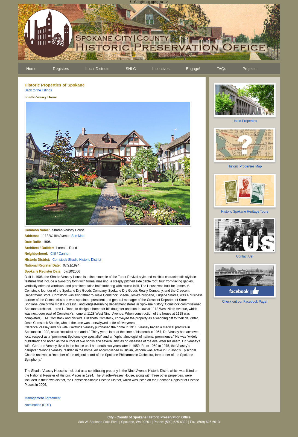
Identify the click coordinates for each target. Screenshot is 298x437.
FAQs (221, 68)
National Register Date (42, 265)
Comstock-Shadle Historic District (76, 260)
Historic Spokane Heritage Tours (244, 211)
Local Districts (97, 68)
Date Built (32, 242)
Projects (249, 68)
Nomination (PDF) (38, 405)
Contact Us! (244, 256)
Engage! (193, 68)
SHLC (131, 68)
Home (31, 68)
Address (31, 236)
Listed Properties (244, 121)
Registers (61, 68)
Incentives (161, 68)
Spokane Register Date (42, 271)
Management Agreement (42, 398)
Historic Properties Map (245, 166)
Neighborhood (36, 254)
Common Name (37, 230)
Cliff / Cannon (60, 254)
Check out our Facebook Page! (244, 301)
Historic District (37, 260)
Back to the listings (38, 90)
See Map (77, 236)
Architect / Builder (39, 248)
